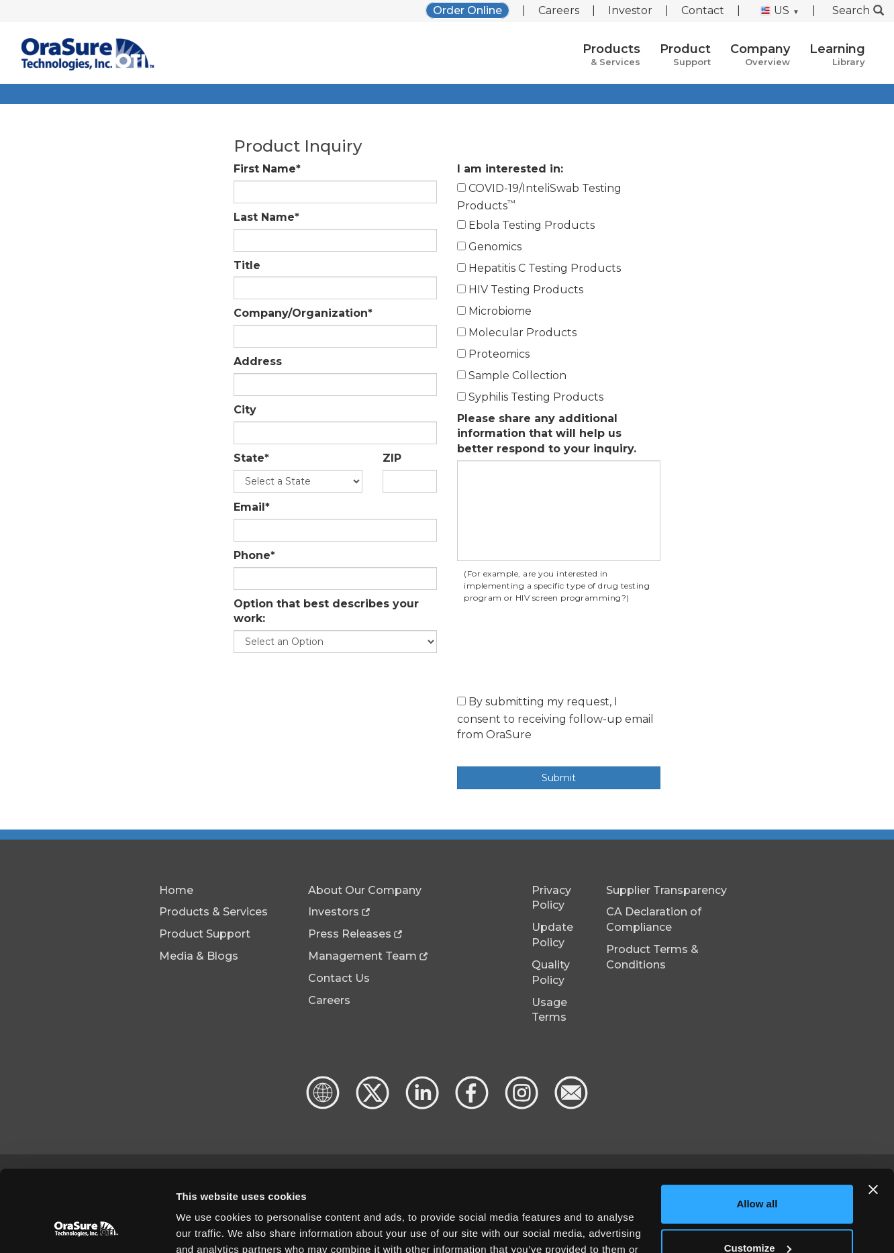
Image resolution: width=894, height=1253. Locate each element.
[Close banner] (873, 1113)
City (245, 409)
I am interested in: (510, 168)
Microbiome (494, 311)
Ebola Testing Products (526, 225)
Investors (333, 911)
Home (176, 890)
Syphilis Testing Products (530, 397)
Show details (207, 1226)
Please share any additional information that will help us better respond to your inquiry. (546, 434)
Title (247, 265)
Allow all (756, 1128)
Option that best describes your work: (326, 611)
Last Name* (266, 217)
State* (251, 458)
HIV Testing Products (520, 289)
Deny (757, 1215)
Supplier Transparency (666, 890)
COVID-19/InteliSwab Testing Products (539, 197)
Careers (558, 10)
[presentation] (559, 652)
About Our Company (364, 890)
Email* (252, 507)
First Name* (267, 168)
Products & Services (213, 911)
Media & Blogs (198, 956)
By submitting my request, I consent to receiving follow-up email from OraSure (555, 718)
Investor (630, 10)
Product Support (204, 934)
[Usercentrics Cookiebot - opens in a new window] (87, 1227)
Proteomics (493, 354)
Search (858, 10)
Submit (559, 778)
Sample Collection (511, 375)
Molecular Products (517, 332)
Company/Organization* (303, 313)
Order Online (467, 10)
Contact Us (339, 978)
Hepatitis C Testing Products (539, 268)
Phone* (254, 555)
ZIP (392, 458)
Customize (757, 1171)
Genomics (489, 246)
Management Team (362, 956)
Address (258, 361)
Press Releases (349, 934)
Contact (702, 10)
